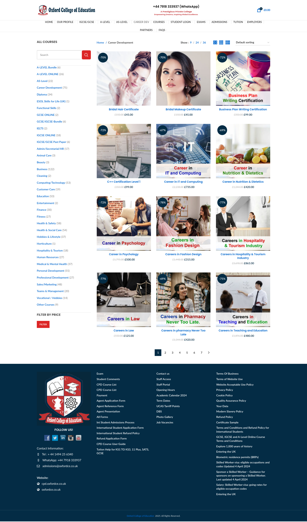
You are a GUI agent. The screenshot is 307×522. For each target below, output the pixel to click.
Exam (100, 374)
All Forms (102, 417)
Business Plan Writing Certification (243, 109)
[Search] (64, 55)
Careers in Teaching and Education (243, 331)
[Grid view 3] (221, 43)
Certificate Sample (227, 422)
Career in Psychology (123, 255)
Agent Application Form (111, 401)
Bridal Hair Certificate (123, 109)
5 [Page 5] (187, 353)
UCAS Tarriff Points (168, 406)
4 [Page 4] (180, 353)
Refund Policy (224, 417)
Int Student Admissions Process (116, 422)
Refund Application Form (112, 439)
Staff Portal (163, 385)
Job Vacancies (164, 422)
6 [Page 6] (194, 353)
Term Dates (163, 401)
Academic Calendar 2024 (171, 395)
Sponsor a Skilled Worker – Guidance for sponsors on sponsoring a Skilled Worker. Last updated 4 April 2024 (241, 475)
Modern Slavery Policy (229, 412)
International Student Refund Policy (118, 433)
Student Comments (108, 379)
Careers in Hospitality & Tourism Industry (243, 257)
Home (101, 42)
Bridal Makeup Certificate (183, 109)
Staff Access (163, 379)
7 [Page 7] (201, 353)
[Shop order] (253, 43)
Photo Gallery (164, 417)
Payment (102, 395)
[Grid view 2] (215, 43)
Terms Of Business (227, 374)
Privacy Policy (224, 390)
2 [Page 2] (165, 353)
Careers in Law (123, 331)
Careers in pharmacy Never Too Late (183, 333)
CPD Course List (106, 385)
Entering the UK (226, 452)
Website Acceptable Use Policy (235, 385)
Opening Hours (165, 390)
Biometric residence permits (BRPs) (237, 457)
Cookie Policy (224, 395)
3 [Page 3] (172, 353)
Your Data (222, 406)
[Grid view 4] (228, 43)
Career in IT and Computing (183, 182)
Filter (43, 324)
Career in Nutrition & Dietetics (243, 182)
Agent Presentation (108, 412)
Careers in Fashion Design (183, 255)
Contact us (162, 374)
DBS (159, 412)
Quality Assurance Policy (231, 401)
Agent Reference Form (110, 406)
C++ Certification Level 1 (123, 182)
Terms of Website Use (229, 379)
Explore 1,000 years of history (234, 446)
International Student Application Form (120, 428)
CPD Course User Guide (111, 444)
